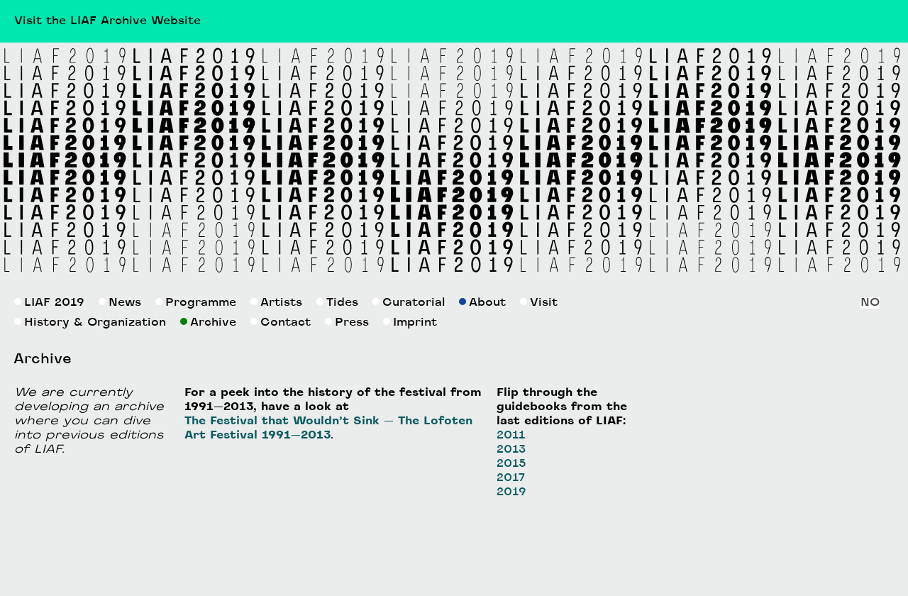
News (120, 303)
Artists (276, 303)
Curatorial (408, 303)
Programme (195, 303)
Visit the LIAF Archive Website (107, 21)
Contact (280, 323)
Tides (337, 303)
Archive (208, 323)
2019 (511, 492)
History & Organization (90, 323)
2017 (511, 478)
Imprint (410, 323)
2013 (511, 450)
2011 (511, 435)
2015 (511, 464)
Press (347, 323)
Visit (539, 303)
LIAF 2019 (49, 303)
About (482, 303)
